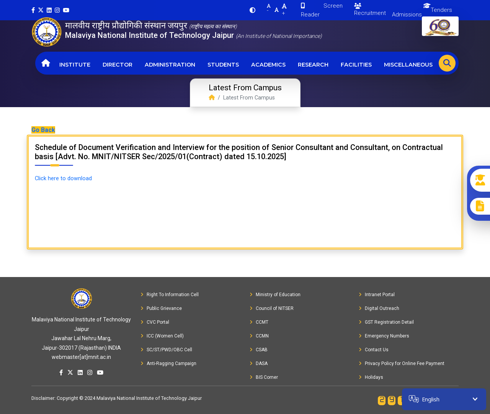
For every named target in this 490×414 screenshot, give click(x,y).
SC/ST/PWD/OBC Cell (166, 349)
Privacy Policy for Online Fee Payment (401, 363)
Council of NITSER (272, 308)
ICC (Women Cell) (162, 336)
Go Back (43, 130)
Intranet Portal (377, 294)
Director (117, 64)
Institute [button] (74, 64)
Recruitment (370, 9)
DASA (259, 363)
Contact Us (374, 349)
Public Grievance (161, 308)
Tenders (441, 10)
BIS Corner (264, 377)
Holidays (371, 377)
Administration (170, 64)
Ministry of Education (275, 294)
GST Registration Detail (386, 322)
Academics (268, 64)
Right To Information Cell (169, 294)
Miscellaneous (408, 64)
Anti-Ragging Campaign (168, 363)
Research (313, 64)
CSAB (259, 349)
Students (223, 64)
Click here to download (63, 178)
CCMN (259, 336)
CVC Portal (154, 322)
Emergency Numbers (384, 336)
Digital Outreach (379, 308)
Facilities (356, 64)
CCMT (259, 322)
